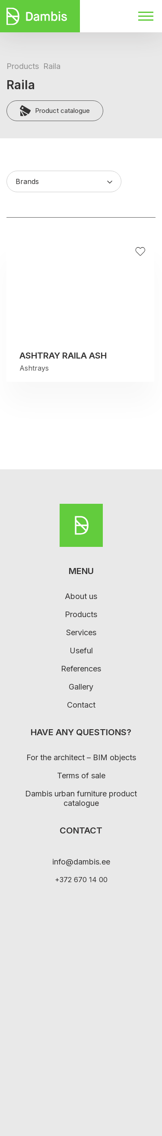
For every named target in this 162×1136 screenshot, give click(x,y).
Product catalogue (55, 110)
